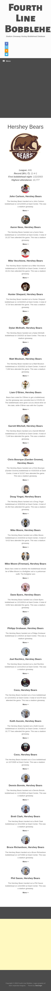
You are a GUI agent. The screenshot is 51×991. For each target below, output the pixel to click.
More (25, 211)
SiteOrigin (38, 985)
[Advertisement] (25, 91)
